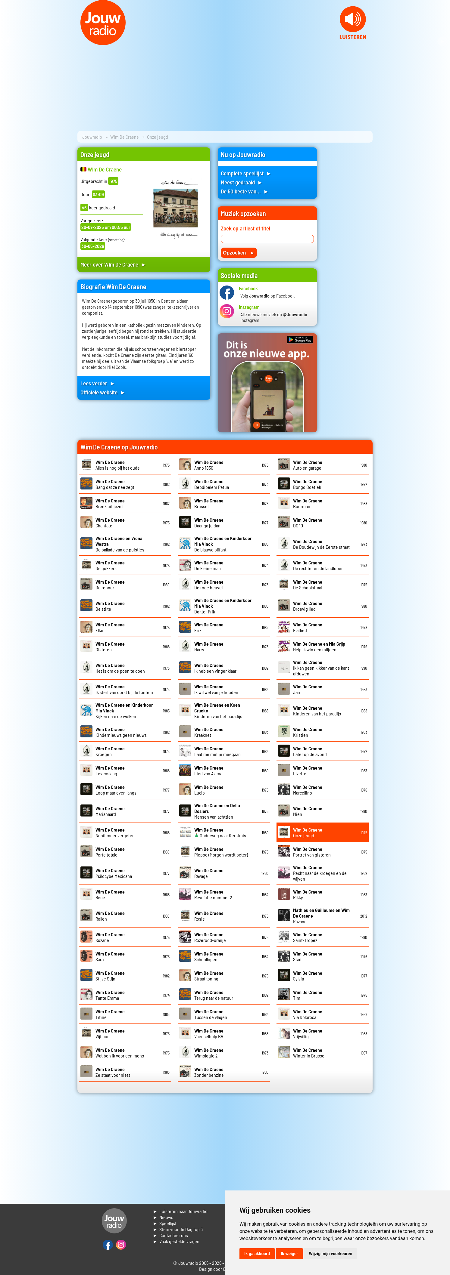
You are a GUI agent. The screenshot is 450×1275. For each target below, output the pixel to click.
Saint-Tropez (307, 937)
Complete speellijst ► (246, 173)
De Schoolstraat (308, 584)
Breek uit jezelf (110, 503)
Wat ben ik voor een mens (119, 1052)
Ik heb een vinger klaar (215, 668)
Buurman (307, 503)
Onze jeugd (307, 832)
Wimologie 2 (208, 1052)
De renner (110, 584)
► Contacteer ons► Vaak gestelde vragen (176, 1238)
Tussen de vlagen (210, 1014)
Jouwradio (92, 137)
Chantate (110, 522)
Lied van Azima (208, 770)
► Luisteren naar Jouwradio (180, 1211)
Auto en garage (307, 465)
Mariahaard (110, 811)
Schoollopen (208, 956)
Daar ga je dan (208, 522)
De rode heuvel (208, 584)
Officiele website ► (103, 392)
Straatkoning (208, 975)
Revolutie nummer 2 (213, 894)
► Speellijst (165, 1223)
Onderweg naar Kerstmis (220, 832)
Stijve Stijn (110, 975)
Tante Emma (110, 995)
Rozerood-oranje (210, 937)
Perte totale (110, 851)
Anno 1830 (208, 465)
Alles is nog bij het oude (117, 465)
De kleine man (208, 565)
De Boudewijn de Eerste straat (321, 544)
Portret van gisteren (312, 851)
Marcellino (307, 789)
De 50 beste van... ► (245, 191)
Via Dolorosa (307, 1014)
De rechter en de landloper (318, 565)
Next (442, 41)
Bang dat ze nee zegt (114, 484)
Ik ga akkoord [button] (257, 1253)
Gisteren (110, 646)
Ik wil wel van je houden (216, 689)
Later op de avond (310, 751)
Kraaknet (208, 732)
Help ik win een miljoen (319, 646)
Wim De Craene (124, 137)
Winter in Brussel (309, 1052)
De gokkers (110, 565)
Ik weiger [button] (289, 1253)
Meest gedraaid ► (242, 182)
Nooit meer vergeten (115, 832)
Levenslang (110, 770)
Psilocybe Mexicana (113, 873)
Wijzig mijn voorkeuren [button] (330, 1253)
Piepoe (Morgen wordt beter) (221, 851)
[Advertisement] (348, 237)
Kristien (307, 732)
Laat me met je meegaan (217, 751)
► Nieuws (163, 1217)
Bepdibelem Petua (211, 484)
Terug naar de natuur (213, 995)
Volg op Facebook (267, 295)
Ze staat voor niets (112, 1072)
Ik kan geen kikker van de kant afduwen (321, 667)
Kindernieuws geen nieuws (121, 732)
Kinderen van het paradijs (317, 710)
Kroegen (110, 751)
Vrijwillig (307, 1033)
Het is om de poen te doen (120, 668)
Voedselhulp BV (208, 1033)
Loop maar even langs (115, 789)
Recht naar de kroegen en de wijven (320, 872)
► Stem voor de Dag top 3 (178, 1229)
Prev (8, 41)
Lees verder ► (97, 383)
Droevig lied (307, 606)
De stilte (110, 606)
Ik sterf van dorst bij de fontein (124, 689)
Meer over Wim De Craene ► (113, 264)
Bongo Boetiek (307, 484)
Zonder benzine (209, 1072)
